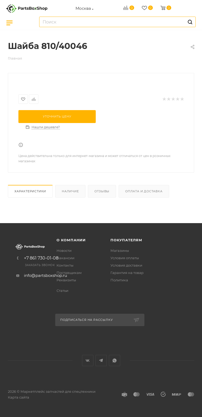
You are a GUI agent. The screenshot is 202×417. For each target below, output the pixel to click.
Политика (119, 280)
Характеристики (30, 191)
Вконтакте (87, 360)
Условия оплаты (124, 258)
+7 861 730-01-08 (41, 258)
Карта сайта (18, 397)
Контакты (65, 265)
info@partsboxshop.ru (45, 275)
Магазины (119, 250)
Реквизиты (66, 280)
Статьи (62, 290)
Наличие (70, 191)
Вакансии (65, 258)
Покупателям (126, 240)
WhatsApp (114, 360)
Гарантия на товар (127, 273)
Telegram (101, 360)
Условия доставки (126, 265)
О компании (71, 240)
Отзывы (101, 191)
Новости (64, 250)
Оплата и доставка (144, 191)
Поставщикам (69, 273)
